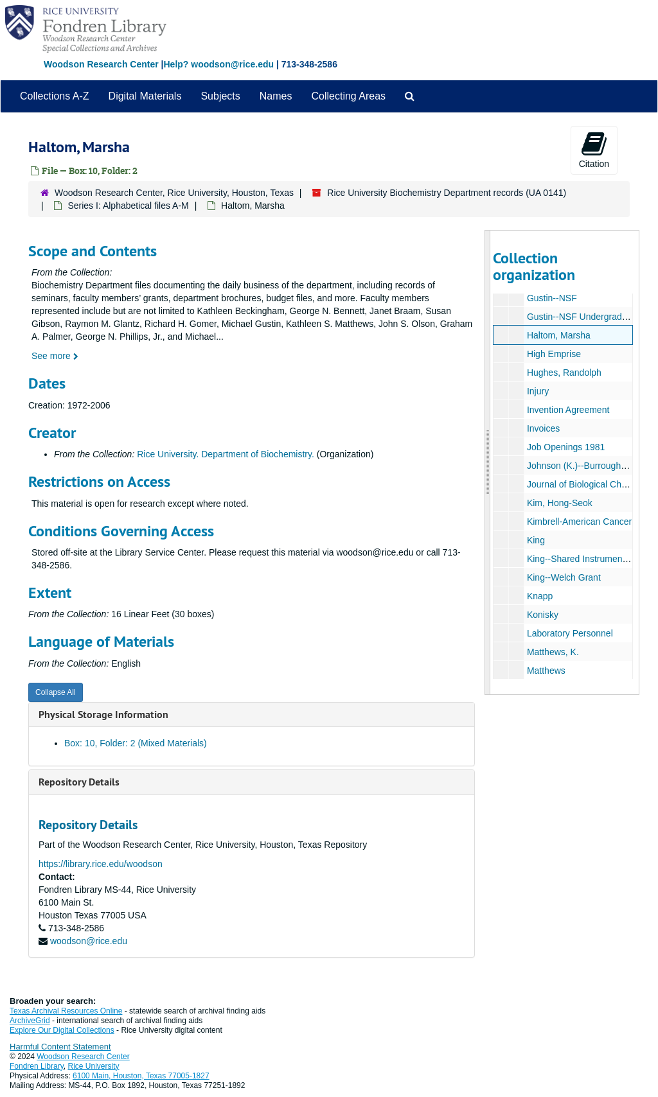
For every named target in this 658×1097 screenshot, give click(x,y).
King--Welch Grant (563, 577)
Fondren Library (37, 1066)
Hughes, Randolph (563, 372)
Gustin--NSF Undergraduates (584, 317)
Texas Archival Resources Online (66, 1010)
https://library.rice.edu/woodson (101, 864)
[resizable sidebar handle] (487, 462)
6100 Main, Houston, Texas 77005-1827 (141, 1075)
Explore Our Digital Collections (62, 1030)
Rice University (94, 1066)
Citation (594, 149)
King (535, 540)
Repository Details (79, 782)
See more (54, 356)
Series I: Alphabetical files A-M (127, 205)
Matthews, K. (552, 652)
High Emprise (553, 354)
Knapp (539, 596)
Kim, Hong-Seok (559, 503)
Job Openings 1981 (565, 447)
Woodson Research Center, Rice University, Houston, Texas (174, 193)
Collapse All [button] (55, 692)
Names (276, 96)
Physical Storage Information (103, 714)
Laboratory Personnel (569, 633)
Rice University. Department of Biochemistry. (225, 454)
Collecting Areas (348, 96)
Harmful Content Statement (60, 1046)
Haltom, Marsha (558, 335)
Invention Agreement (567, 410)
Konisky (542, 615)
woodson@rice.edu (88, 941)
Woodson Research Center (101, 64)
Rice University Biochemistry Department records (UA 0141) (446, 193)
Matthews (545, 670)
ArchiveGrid (30, 1020)
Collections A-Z (54, 96)
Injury (537, 391)
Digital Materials (145, 96)
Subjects (220, 96)
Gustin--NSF (551, 298)
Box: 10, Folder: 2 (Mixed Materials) (135, 743)
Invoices (542, 428)
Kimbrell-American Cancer (578, 521)
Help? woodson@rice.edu (218, 64)
